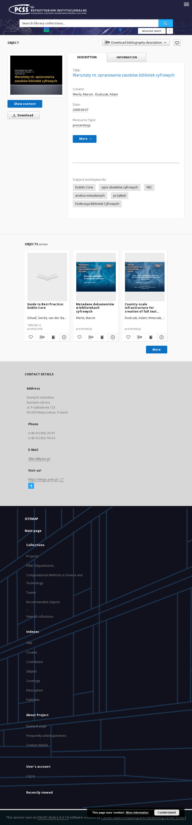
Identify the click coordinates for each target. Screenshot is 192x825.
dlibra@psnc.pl (39, 459)
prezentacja (81, 125)
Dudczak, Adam (106, 94)
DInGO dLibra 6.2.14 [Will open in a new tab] (53, 817)
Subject (31, 671)
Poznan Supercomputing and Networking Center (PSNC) (143, 817)
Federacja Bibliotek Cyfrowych (97, 204)
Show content (25, 104)
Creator (32, 652)
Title (29, 643)
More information (137, 812)
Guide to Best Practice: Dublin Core (45, 306)
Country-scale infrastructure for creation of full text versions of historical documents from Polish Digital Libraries (143, 307)
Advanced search (152, 31)
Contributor (34, 662)
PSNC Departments (40, 566)
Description (34, 690)
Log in (30, 776)
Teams (31, 592)
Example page (36, 726)
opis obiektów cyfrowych (120, 187)
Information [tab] (126, 57)
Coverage (33, 681)
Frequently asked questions (46, 736)
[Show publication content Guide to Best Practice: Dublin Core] (53, 337)
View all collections (39, 616)
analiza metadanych (90, 195)
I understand (167, 812)
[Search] (165, 23)
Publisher (33, 700)
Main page (33, 531)
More (156, 349)
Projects (32, 556)
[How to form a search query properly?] (169, 31)
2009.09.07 (80, 110)
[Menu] (186, 4)
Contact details (37, 745)
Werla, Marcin (83, 94)
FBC (149, 187)
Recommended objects (43, 602)
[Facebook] (31, 486)
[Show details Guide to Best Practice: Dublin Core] (63, 337)
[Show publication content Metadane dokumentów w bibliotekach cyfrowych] (101, 337)
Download (22, 115)
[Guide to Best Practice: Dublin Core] (47, 277)
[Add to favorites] (177, 42)
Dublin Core (84, 187)
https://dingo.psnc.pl (46, 479)
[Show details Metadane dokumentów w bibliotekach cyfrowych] (112, 337)
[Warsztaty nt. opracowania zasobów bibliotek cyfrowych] (36, 75)
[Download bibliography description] (41, 337)
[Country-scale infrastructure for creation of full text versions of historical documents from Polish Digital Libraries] (144, 277)
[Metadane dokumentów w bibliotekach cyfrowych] (96, 277)
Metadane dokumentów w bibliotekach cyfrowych (95, 307)
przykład (119, 195)
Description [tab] (86, 57)
